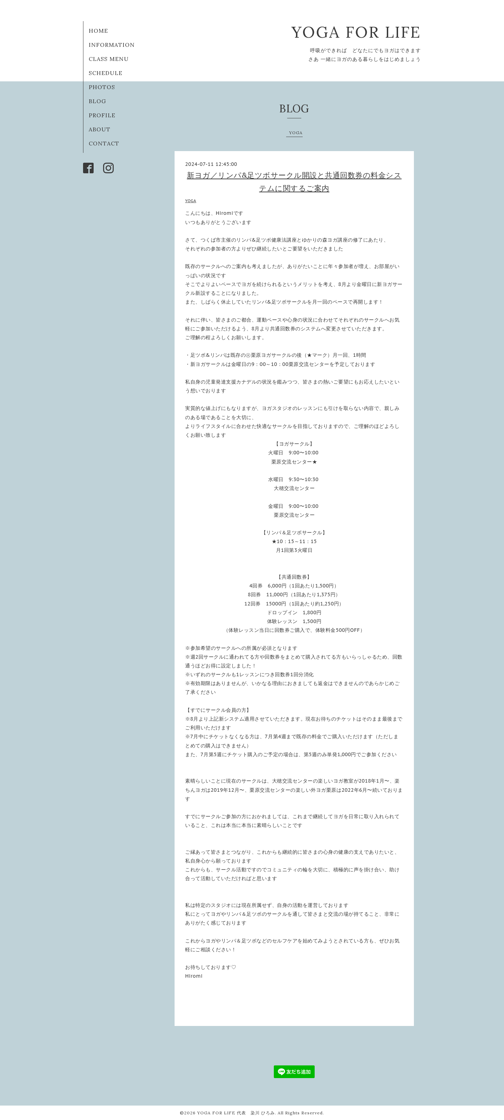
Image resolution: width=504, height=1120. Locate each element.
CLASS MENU (109, 58)
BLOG (97, 101)
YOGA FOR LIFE (356, 32)
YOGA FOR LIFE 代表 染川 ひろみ (236, 1112)
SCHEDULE (105, 72)
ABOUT (100, 129)
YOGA (296, 132)
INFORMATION (112, 44)
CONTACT (104, 143)
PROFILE (102, 115)
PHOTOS (102, 87)
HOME (98, 30)
